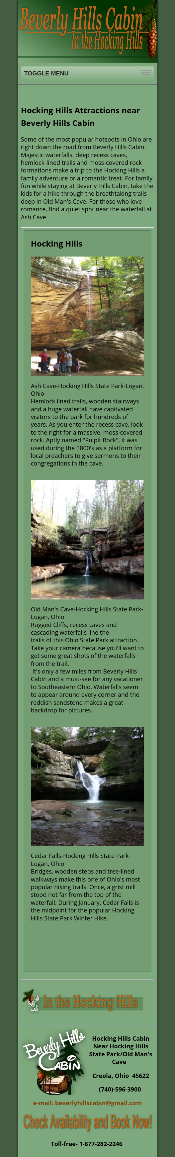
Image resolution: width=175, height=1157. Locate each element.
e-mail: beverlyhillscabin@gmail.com (87, 1103)
